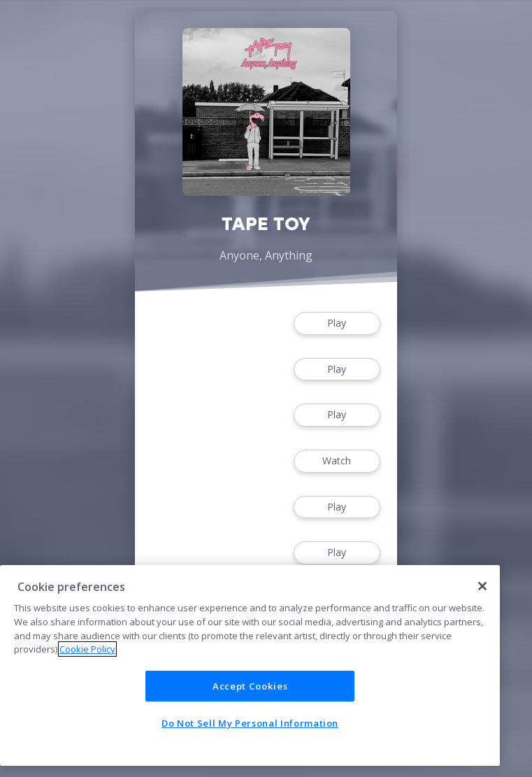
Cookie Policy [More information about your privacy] (87, 649)
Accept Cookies (250, 686)
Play (337, 323)
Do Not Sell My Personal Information (249, 723)
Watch (337, 461)
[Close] (482, 586)
